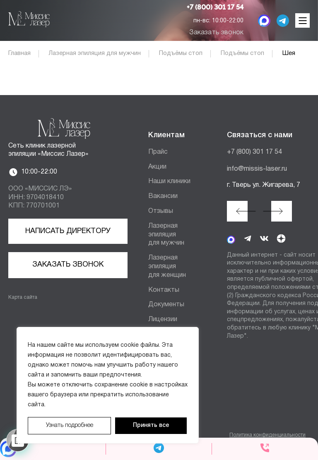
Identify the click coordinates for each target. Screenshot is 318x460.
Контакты (163, 290)
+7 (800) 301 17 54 (215, 7)
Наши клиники (169, 181)
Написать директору (68, 231)
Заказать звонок (216, 33)
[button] (237, 211)
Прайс (158, 152)
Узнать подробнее (69, 425)
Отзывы (160, 211)
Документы (166, 304)
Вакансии (163, 196)
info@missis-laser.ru (257, 169)
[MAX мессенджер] (264, 20)
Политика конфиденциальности (267, 435)
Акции (157, 167)
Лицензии (162, 319)
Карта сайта (22, 297)
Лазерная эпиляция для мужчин (166, 234)
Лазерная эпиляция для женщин (167, 266)
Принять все (151, 425)
